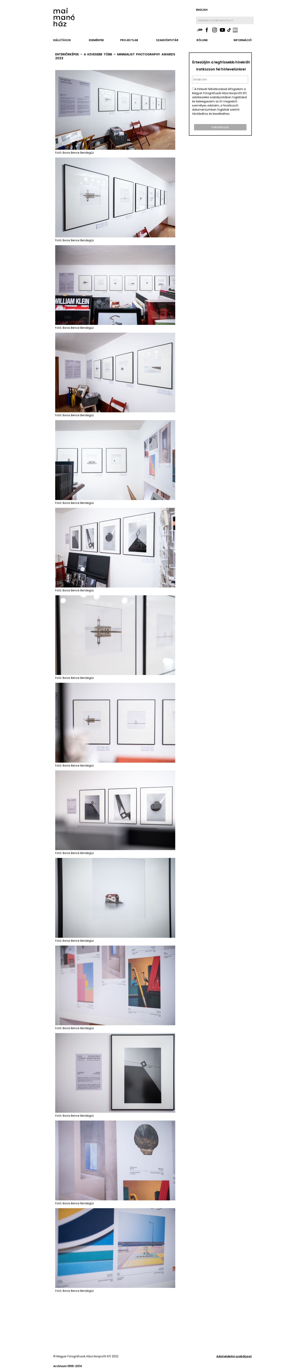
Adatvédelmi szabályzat (234, 1356)
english (202, 10)
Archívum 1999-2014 (67, 1366)
